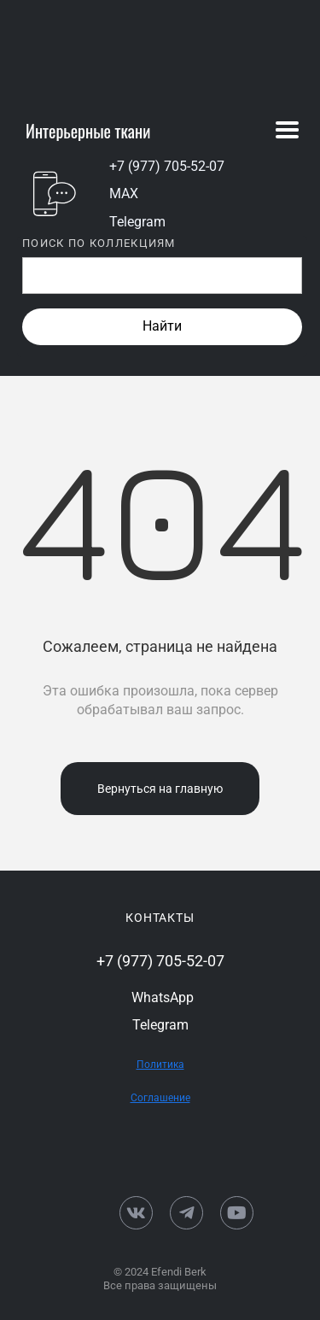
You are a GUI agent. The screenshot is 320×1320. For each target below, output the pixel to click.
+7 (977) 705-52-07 (166, 166)
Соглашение (160, 1098)
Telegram (137, 222)
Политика (160, 1065)
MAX (123, 193)
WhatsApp (162, 997)
